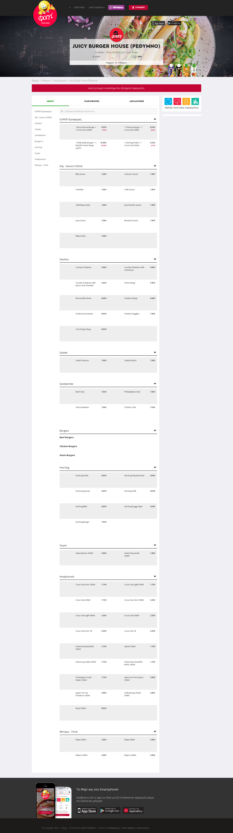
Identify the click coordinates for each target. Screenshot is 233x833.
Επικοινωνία (143, 827)
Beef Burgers (67, 437)
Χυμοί (37, 153)
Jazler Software (88, 827)
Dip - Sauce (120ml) (43, 117)
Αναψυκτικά (40, 159)
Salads (38, 129)
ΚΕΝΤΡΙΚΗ (79, 7)
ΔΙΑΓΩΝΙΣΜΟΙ (97, 7)
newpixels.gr (114, 827)
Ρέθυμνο (46, 80)
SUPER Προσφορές (43, 111)
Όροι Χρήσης (128, 827)
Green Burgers (67, 455)
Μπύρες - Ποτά (41, 165)
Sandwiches (40, 135)
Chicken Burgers (68, 446)
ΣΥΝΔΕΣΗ (138, 7)
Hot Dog (38, 147)
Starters (38, 123)
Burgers (39, 141)
